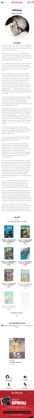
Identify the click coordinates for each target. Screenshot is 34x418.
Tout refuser (18, 412)
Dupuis (17, 2)
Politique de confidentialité (17, 414)
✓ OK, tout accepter (8, 412)
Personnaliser (26, 412)
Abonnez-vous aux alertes (10, 326)
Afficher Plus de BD (17, 316)
